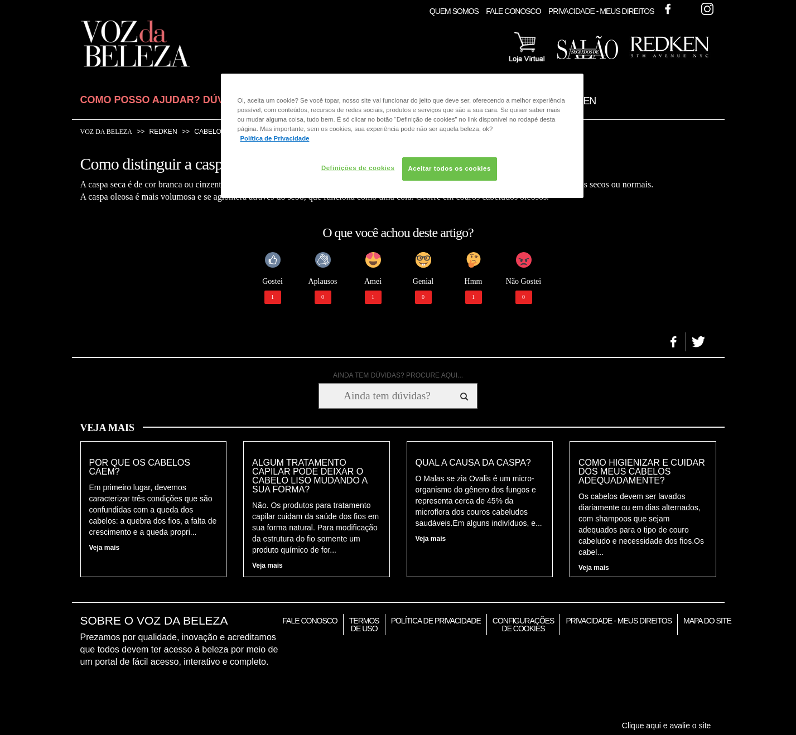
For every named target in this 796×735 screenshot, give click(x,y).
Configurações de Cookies (523, 624)
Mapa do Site (707, 620)
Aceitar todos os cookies (449, 168)
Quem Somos (454, 11)
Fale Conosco (513, 11)
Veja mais (104, 547)
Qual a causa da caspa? (473, 462)
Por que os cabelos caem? (139, 467)
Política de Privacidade (436, 620)
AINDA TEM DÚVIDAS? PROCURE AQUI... (398, 375)
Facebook (668, 9)
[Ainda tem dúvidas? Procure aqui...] (387, 396)
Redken (163, 132)
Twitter (687, 9)
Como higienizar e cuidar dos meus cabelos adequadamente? (641, 471)
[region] (402, 136)
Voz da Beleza (106, 132)
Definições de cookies (357, 168)
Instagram (707, 9)
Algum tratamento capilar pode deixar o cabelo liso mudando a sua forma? (309, 476)
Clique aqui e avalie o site (666, 725)
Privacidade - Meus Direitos (601, 11)
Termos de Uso (364, 624)
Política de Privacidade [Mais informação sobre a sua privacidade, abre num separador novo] (275, 138)
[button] (673, 341)
